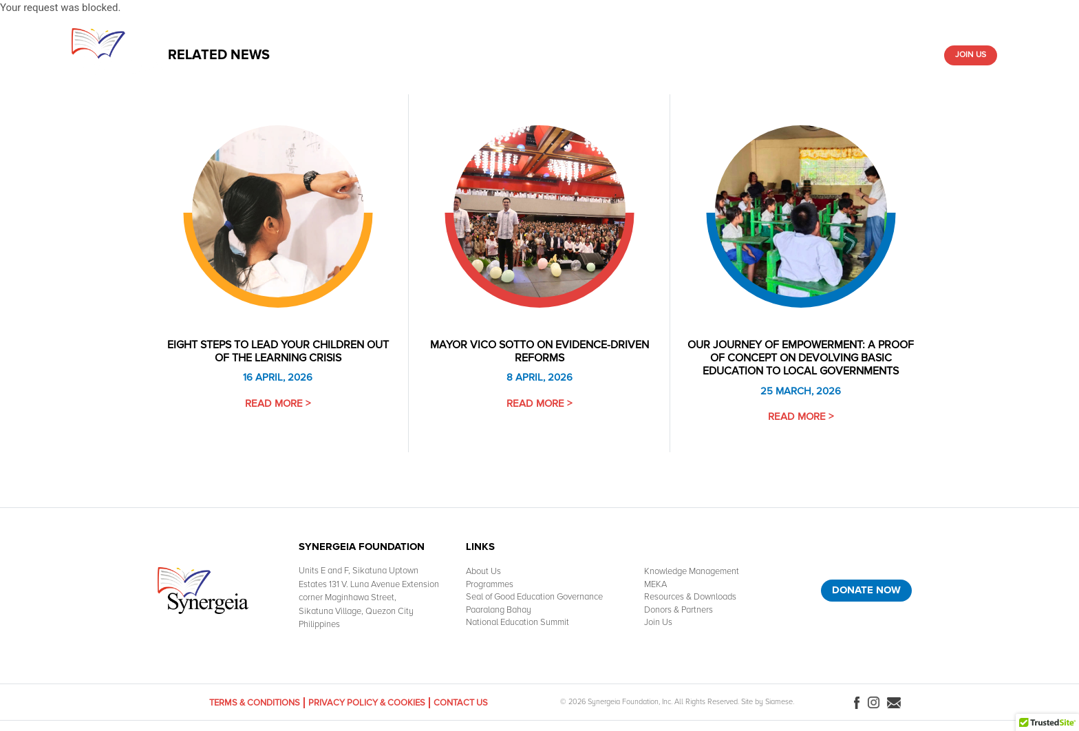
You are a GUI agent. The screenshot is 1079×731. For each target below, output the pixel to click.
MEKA (655, 584)
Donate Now (866, 590)
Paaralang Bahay (498, 609)
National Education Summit (517, 622)
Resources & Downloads (629, 55)
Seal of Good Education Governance (534, 596)
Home (312, 55)
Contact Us (461, 702)
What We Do (414, 55)
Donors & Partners (890, 55)
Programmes (489, 584)
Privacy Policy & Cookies (366, 702)
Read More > (277, 403)
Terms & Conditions (254, 702)
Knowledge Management (508, 55)
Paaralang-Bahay (734, 55)
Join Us (970, 55)
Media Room (810, 55)
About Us (356, 55)
